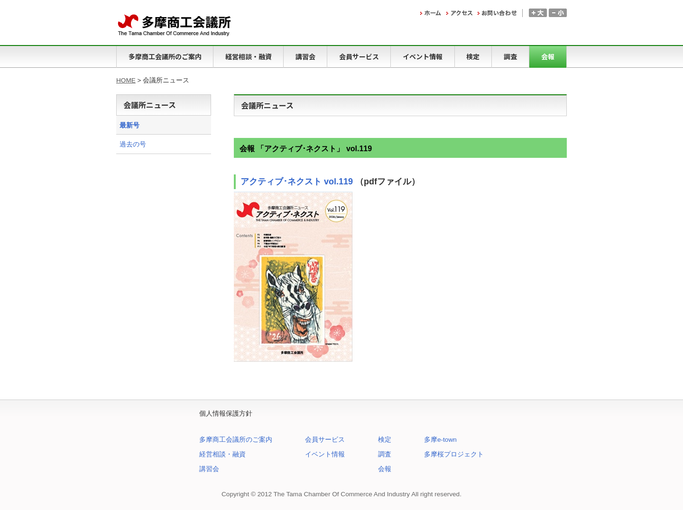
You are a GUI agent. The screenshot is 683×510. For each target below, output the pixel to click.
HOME (126, 80)
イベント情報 (325, 454)
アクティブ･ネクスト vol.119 (296, 181)
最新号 (129, 125)
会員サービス (325, 439)
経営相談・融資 (222, 454)
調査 (384, 454)
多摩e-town (440, 439)
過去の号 (133, 144)
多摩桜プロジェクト (454, 454)
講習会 (209, 469)
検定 (384, 439)
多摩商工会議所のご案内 (235, 439)
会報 (384, 469)
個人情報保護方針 (225, 413)
